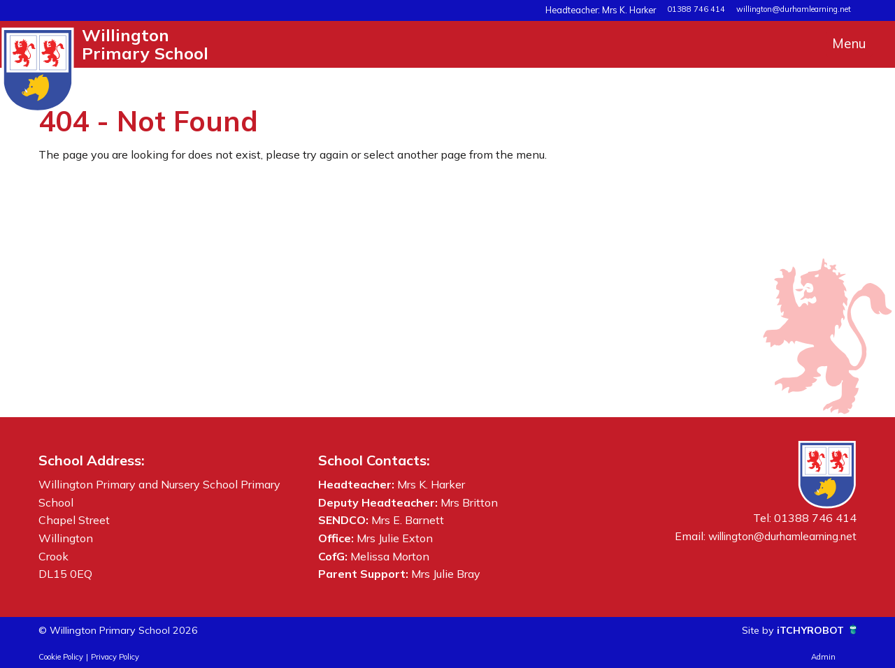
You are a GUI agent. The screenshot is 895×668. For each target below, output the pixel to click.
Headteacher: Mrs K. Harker (607, 9)
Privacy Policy (115, 657)
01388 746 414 (696, 9)
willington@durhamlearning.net (793, 9)
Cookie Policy (60, 657)
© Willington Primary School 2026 (127, 630)
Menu (849, 43)
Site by (749, 630)
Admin (823, 657)
